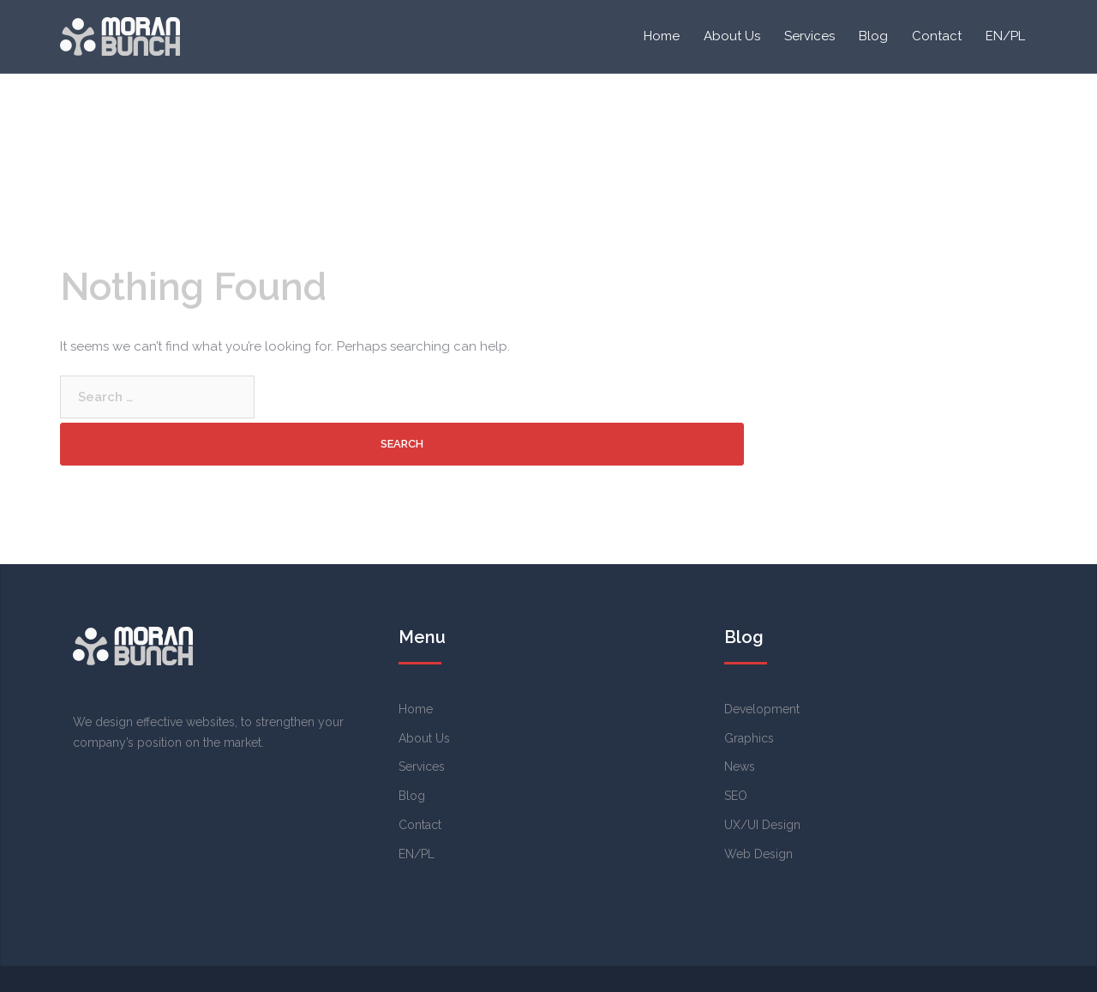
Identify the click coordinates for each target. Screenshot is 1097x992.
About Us (732, 36)
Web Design (758, 854)
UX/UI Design (762, 825)
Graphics (749, 738)
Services (809, 36)
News (739, 766)
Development (762, 709)
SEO (735, 796)
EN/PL (1005, 36)
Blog (873, 36)
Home (662, 36)
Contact (937, 36)
